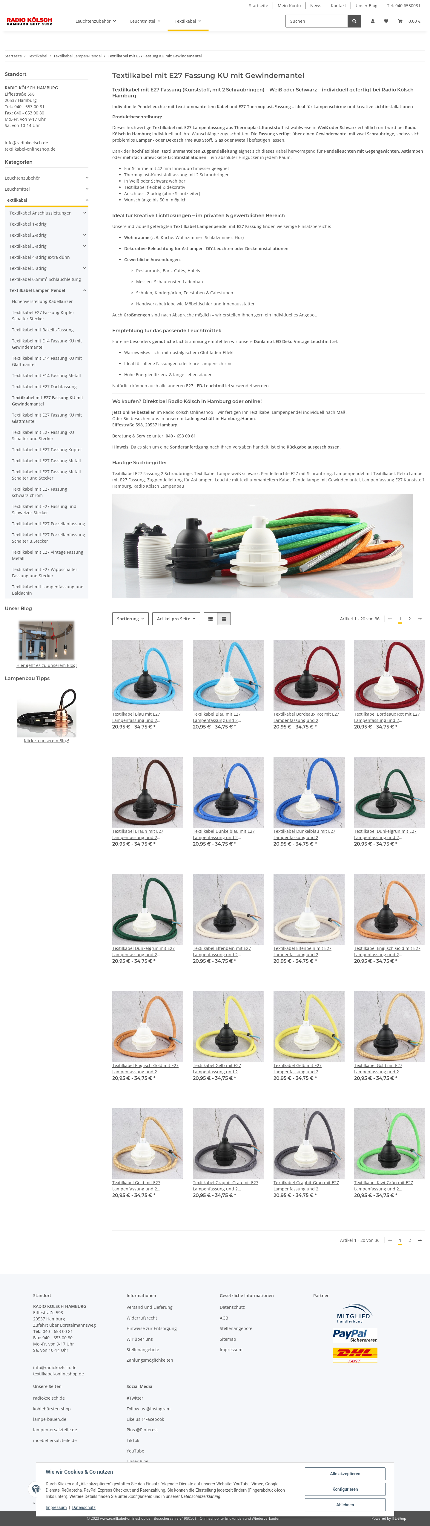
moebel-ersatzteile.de (55, 1440)
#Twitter (135, 1398)
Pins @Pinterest (142, 1429)
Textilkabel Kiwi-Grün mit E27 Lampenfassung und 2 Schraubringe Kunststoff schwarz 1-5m (387, 1186)
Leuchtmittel (17, 189)
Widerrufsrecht (142, 1318)
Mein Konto (289, 5)
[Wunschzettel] (386, 21)
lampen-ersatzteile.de (55, 1429)
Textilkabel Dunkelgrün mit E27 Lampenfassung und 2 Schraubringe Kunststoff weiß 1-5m (147, 951)
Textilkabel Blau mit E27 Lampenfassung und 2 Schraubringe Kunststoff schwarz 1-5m (145, 717)
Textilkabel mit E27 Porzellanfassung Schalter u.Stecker (48, 538)
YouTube (135, 1451)
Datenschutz (84, 1507)
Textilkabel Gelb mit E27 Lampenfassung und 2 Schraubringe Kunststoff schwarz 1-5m (226, 1069)
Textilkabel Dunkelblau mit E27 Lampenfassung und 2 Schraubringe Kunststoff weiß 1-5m (309, 834)
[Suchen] (316, 21)
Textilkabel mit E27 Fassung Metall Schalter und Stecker (46, 475)
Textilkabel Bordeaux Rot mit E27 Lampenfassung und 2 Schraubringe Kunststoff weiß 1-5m (389, 717)
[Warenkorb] (409, 21)
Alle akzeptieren (345, 1473)
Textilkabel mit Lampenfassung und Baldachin (48, 590)
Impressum (56, 1507)
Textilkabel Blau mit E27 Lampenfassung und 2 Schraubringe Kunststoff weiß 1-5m (228, 717)
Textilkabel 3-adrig (28, 246)
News (315, 5)
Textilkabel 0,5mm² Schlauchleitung (45, 279)
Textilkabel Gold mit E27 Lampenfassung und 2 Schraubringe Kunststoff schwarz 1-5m (387, 1069)
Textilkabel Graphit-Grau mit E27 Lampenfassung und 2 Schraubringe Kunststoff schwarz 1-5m (226, 1186)
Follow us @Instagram (149, 1409)
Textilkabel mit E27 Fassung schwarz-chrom (39, 492)
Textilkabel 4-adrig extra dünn (40, 257)
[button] (372, 21)
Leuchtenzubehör (22, 178)
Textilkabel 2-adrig (28, 235)
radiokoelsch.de (49, 1398)
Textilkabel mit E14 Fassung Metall (46, 375)
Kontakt (338, 5)
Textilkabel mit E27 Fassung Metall (46, 460)
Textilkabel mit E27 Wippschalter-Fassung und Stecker (45, 572)
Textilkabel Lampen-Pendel (37, 290)
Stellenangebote (143, 1349)
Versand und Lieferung (150, 1307)
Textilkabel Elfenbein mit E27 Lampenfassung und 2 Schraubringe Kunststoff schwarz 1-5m (226, 951)
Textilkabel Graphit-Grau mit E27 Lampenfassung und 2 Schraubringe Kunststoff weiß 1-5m (309, 1186)
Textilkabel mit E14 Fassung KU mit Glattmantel (47, 361)
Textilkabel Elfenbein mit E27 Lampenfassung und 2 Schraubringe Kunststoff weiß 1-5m (309, 951)
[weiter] (419, 619)
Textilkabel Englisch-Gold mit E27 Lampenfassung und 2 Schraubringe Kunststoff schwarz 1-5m (387, 951)
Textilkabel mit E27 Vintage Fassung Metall (47, 555)
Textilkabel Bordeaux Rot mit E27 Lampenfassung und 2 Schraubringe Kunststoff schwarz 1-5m (307, 717)
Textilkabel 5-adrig (28, 268)
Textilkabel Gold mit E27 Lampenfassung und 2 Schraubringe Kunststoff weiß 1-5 (145, 1186)
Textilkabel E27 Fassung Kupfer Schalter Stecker (43, 316)
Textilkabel (16, 200)
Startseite (258, 5)
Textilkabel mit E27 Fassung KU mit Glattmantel (47, 418)
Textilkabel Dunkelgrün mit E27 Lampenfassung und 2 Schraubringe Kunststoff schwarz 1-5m (387, 834)
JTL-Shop (399, 1518)
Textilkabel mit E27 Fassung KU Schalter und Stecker (43, 435)
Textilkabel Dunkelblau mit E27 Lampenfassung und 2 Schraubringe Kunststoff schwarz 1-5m (226, 834)
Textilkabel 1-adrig (28, 224)
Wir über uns (140, 1339)
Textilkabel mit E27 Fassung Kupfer (47, 449)
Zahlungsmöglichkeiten (150, 1360)
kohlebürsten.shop (52, 1409)
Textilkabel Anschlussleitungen (41, 213)
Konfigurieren (345, 1489)
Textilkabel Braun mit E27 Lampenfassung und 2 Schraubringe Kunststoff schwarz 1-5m (145, 834)
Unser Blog (366, 5)
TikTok (133, 1440)
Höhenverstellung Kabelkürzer (42, 301)
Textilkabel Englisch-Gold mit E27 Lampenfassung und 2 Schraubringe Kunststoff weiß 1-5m (147, 1069)
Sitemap (228, 1339)
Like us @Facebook (145, 1419)
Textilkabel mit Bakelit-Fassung (43, 330)
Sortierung (128, 619)
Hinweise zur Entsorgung (152, 1328)
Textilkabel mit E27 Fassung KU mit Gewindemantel (47, 401)
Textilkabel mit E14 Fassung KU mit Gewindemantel (47, 344)
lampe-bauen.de (49, 1419)
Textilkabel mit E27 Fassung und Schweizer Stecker (44, 509)
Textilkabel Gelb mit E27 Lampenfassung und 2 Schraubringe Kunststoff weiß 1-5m (309, 1069)
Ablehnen (345, 1504)
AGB (224, 1318)
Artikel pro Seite (173, 619)
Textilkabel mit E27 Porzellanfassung (48, 523)
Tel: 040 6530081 (403, 5)
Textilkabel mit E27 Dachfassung (44, 386)
